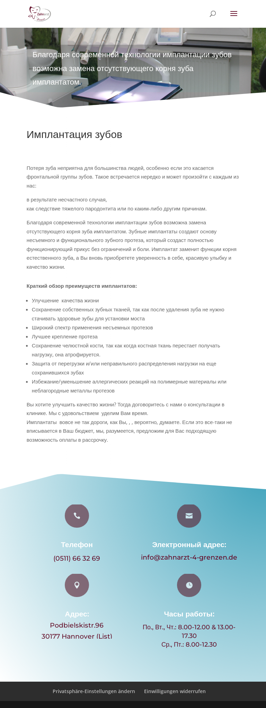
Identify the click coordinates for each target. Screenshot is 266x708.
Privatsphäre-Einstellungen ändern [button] (94, 691)
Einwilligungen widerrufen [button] (175, 691)
